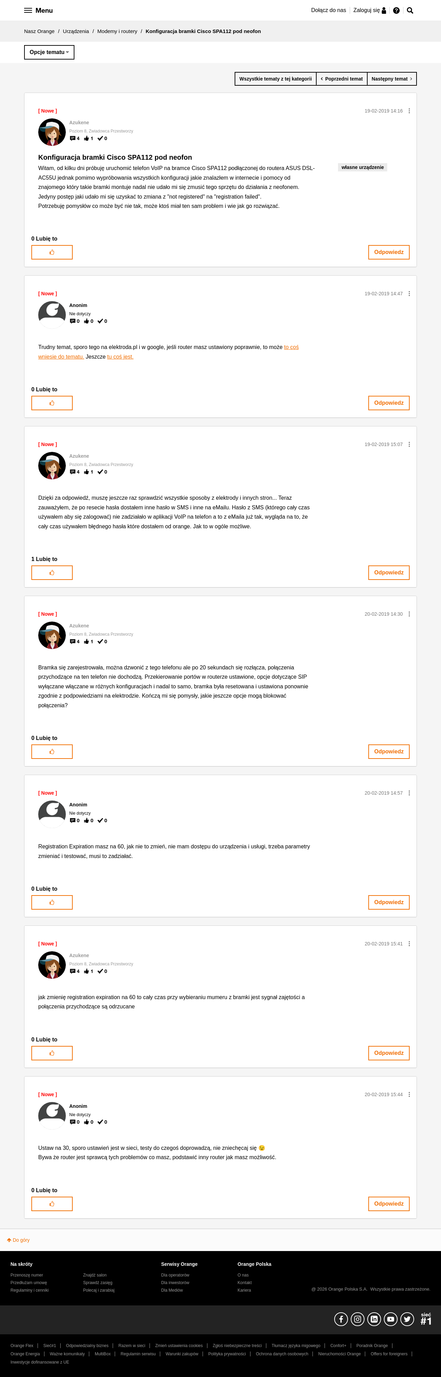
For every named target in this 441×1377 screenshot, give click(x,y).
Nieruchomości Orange (339, 1354)
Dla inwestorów (175, 1282)
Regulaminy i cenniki (30, 1290)
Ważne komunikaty (67, 1354)
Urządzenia (76, 31)
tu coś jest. (120, 357)
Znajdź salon (94, 1275)
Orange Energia (25, 1354)
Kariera (244, 1290)
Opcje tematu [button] (47, 52)
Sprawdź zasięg (97, 1282)
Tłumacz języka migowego (296, 1345)
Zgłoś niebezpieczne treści (237, 1345)
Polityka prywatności (227, 1354)
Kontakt (245, 1282)
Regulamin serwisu (138, 1354)
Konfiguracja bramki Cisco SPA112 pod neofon (115, 157)
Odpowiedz (388, 252)
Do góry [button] (21, 1240)
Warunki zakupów (182, 1354)
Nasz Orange (39, 31)
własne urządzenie (362, 167)
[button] (409, 110)
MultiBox (103, 1354)
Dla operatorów (175, 1275)
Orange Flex (22, 1345)
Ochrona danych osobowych (282, 1354)
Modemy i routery (117, 31)
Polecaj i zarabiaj (98, 1290)
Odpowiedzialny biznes (87, 1345)
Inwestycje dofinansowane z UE (40, 1362)
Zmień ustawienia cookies (179, 1345)
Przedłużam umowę (29, 1282)
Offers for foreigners (389, 1354)
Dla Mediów (172, 1290)
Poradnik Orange (372, 1345)
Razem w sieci (132, 1345)
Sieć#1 (49, 1345)
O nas (243, 1275)
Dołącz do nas (328, 10)
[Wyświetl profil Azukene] (79, 122)
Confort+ (338, 1345)
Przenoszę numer (27, 1275)
